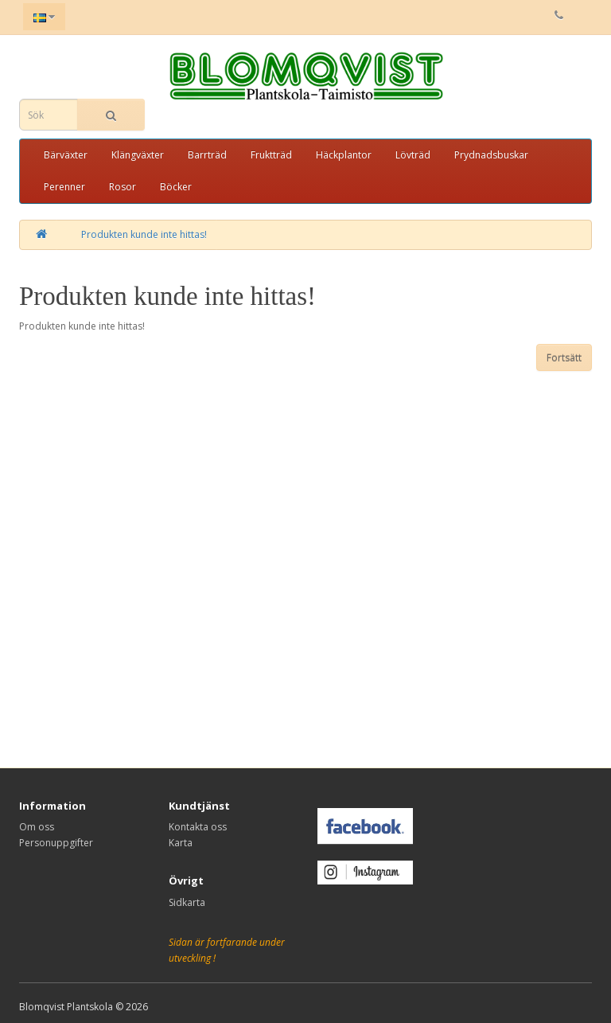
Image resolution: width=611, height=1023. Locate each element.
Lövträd (412, 155)
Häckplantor (344, 155)
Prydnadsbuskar (491, 155)
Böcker (176, 186)
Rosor (122, 186)
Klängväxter (137, 155)
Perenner (64, 186)
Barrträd (207, 155)
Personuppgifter (56, 842)
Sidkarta (187, 902)
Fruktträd (271, 155)
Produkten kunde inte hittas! (144, 234)
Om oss (36, 827)
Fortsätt (564, 358)
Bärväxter (66, 155)
